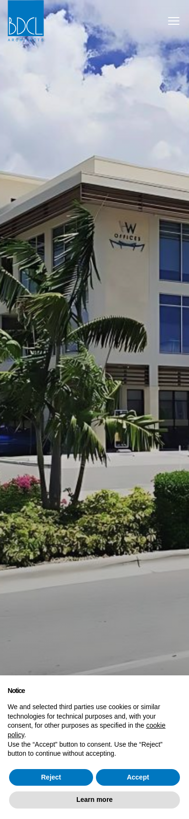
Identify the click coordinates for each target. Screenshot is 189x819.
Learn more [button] (94, 799)
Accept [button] (138, 777)
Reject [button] (51, 777)
